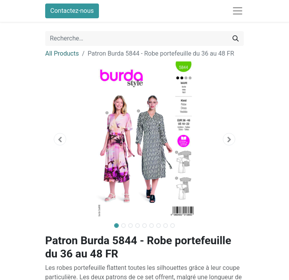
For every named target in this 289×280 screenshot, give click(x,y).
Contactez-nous (72, 10)
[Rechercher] (235, 38)
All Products (62, 53)
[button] (60, 139)
